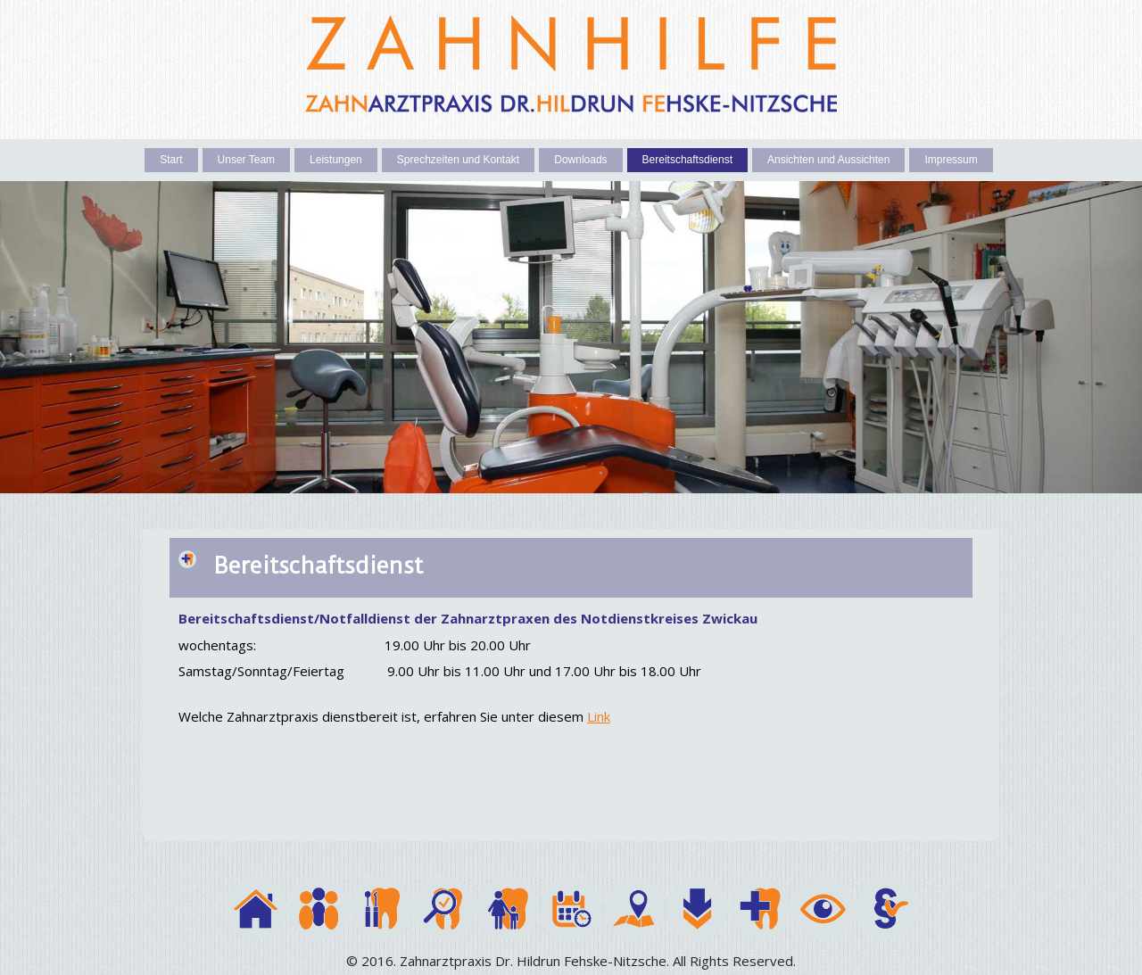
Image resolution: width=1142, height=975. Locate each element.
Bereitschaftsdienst (687, 159)
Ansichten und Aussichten (828, 159)
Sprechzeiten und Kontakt (458, 159)
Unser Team (246, 159)
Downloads (580, 159)
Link (598, 716)
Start (171, 159)
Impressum (950, 159)
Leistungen (336, 159)
